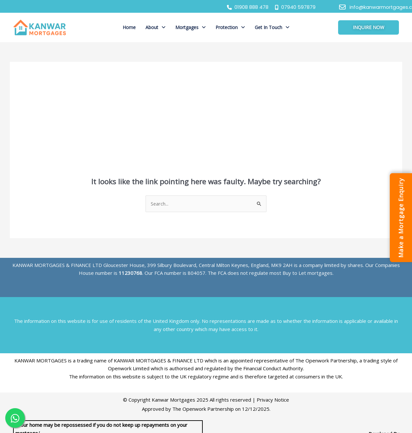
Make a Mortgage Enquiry (400, 218)
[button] (155, 27)
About (155, 27)
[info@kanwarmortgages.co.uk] (342, 7)
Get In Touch (272, 27)
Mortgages (190, 27)
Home (129, 27)
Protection (230, 27)
